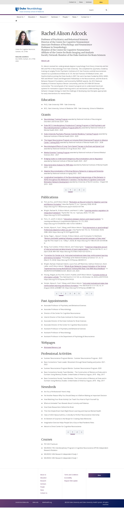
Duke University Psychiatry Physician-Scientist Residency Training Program (71, 135)
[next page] (84, 191)
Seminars (89, 2)
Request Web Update (71, 482)
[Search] (106, 10)
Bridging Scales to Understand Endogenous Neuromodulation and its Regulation (73, 160)
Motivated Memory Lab (52, 349)
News (81, 2)
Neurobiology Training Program (56, 121)
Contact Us (72, 2)
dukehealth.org (47, 504)
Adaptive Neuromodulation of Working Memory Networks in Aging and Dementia (73, 173)
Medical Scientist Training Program (57, 154)
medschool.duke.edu (22, 504)
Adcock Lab (45, 62)
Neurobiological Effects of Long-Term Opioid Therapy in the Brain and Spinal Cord (74, 148)
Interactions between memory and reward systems (82, 220)
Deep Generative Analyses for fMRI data (58, 166)
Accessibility (68, 479)
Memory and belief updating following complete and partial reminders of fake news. (75, 240)
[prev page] (66, 191)
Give (100, 2)
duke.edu (35, 504)
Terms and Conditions (71, 476)
